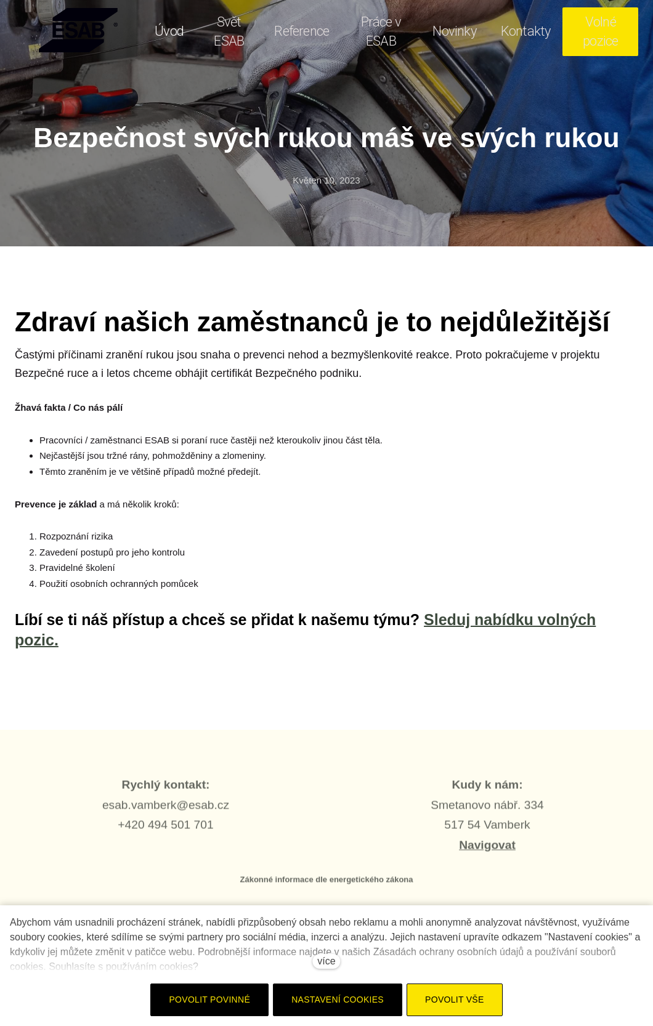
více (326, 961)
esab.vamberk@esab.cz (165, 810)
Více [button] (609, 31)
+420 (133, 830)
